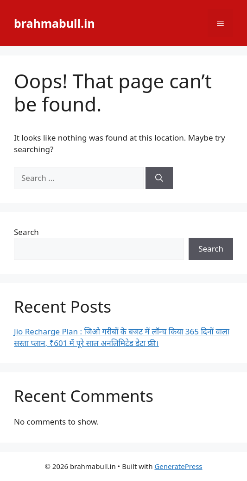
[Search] (159, 178)
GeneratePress (178, 466)
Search (26, 232)
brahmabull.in (54, 23)
